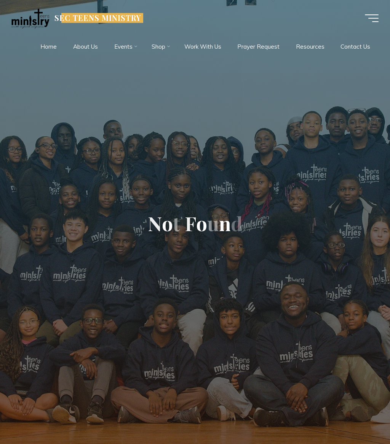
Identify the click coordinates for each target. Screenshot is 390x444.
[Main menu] (372, 18)
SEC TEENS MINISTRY (97, 18)
